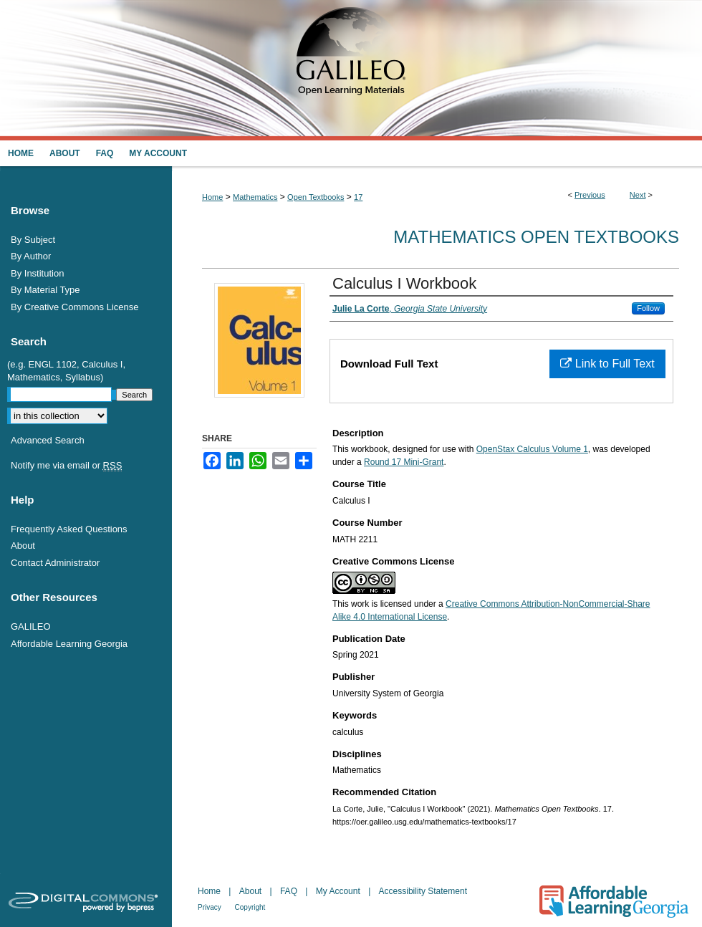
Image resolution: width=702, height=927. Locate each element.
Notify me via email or (66, 465)
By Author (31, 256)
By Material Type (45, 289)
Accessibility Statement (423, 891)
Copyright (250, 907)
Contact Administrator (55, 562)
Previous (589, 195)
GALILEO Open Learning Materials (351, 70)
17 (358, 197)
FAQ (289, 891)
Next (638, 195)
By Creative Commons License (74, 307)
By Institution (37, 273)
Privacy (210, 907)
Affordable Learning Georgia (69, 643)
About (23, 545)
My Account (339, 891)
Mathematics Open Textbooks (536, 236)
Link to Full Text (607, 363)
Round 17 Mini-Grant (403, 462)
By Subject (33, 239)
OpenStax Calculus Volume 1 (532, 449)
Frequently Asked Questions (69, 529)
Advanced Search (48, 440)
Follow (648, 308)
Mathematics (255, 197)
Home (212, 197)
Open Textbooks (315, 197)
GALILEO (31, 626)
